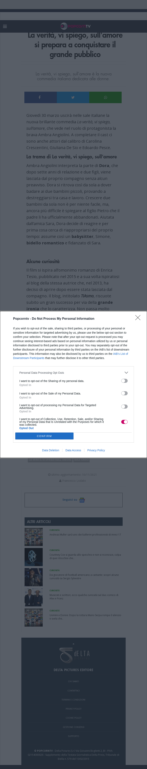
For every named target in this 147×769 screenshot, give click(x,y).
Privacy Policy (96, 450)
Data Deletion (50, 450)
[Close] (139, 319)
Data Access (73, 450)
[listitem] (73, 372)
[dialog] (73, 384)
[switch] (124, 381)
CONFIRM (44, 436)
